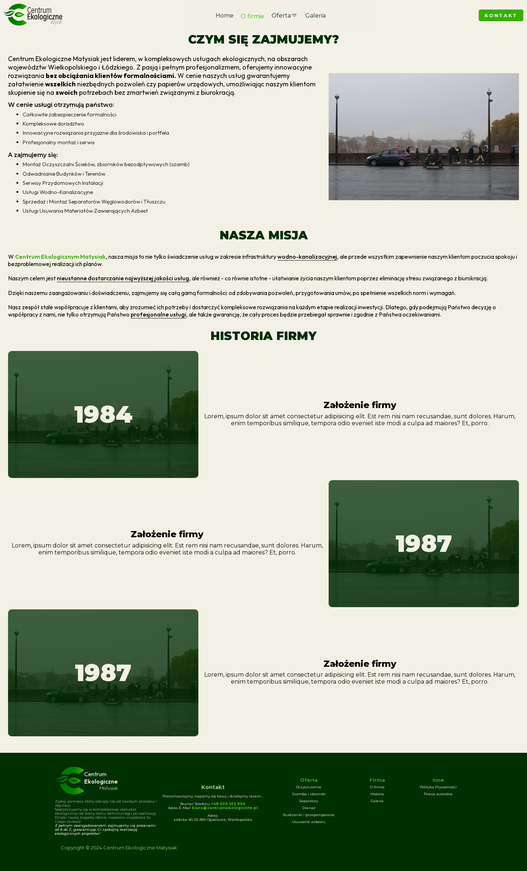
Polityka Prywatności (438, 787)
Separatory (308, 801)
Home (224, 15)
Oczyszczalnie (308, 787)
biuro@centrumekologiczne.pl (225, 808)
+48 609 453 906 (228, 804)
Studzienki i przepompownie (308, 815)
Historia (377, 794)
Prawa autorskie (438, 794)
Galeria (315, 15)
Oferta (285, 15)
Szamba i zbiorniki (309, 794)
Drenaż (308, 808)
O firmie (252, 16)
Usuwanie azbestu (308, 822)
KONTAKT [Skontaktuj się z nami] (501, 15)
